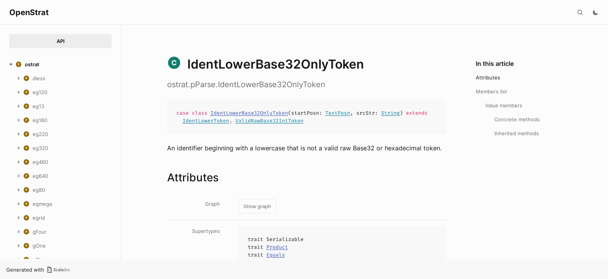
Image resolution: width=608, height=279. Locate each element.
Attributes (488, 77)
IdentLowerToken (206, 120)
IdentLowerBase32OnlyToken (249, 113)
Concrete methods (517, 119)
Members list (491, 91)
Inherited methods (516, 133)
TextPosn (337, 113)
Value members (503, 105)
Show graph (257, 206)
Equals (275, 254)
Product (277, 247)
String (390, 113)
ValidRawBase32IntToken (269, 120)
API (61, 41)
